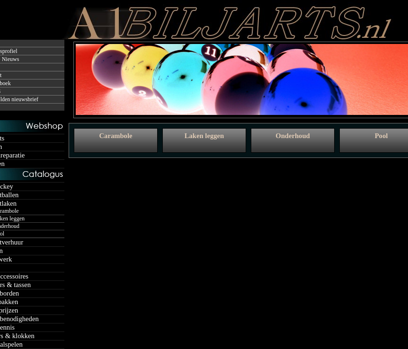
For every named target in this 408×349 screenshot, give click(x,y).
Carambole (115, 136)
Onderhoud (292, 136)
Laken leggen (204, 136)
